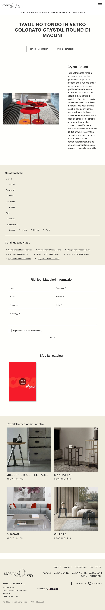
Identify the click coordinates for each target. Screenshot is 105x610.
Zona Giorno (61, 573)
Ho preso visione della (27, 331)
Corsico (12, 230)
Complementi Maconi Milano (49, 250)
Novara (36, 230)
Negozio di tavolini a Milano (78, 254)
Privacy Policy (36, 331)
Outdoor (95, 576)
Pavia (48, 230)
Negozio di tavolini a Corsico (48, 254)
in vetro (12, 207)
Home (23, 12)
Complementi (57, 12)
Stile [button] (8, 213)
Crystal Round (77, 12)
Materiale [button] (10, 202)
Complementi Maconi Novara (78, 250)
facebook (76, 583)
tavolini (12, 195)
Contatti (95, 567)
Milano (24, 230)
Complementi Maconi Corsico (20, 250)
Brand (68, 567)
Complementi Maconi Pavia (19, 254)
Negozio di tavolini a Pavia (48, 259)
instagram (95, 583)
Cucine (47, 573)
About (58, 567)
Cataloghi (81, 567)
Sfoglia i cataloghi (65, 49)
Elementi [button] (10, 190)
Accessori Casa (38, 12)
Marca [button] (9, 179)
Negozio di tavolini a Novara (19, 259)
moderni (12, 218)
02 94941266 (12, 596)
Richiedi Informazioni (39, 49)
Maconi (12, 184)
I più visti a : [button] (12, 225)
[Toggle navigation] (100, 4)
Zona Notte (79, 573)
